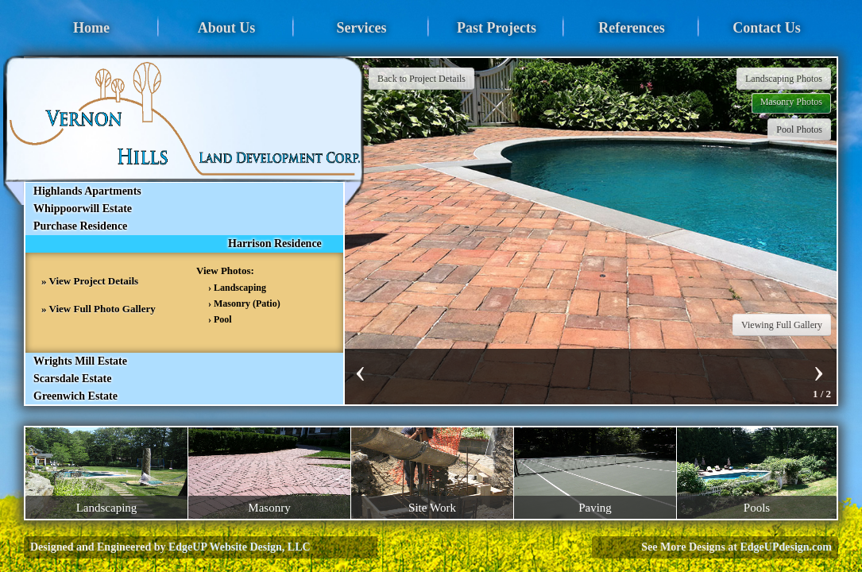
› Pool (220, 319)
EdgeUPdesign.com (786, 547)
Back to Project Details (421, 78)
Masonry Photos (791, 101)
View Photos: (225, 270)
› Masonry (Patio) (244, 303)
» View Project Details (89, 281)
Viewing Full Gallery (781, 324)
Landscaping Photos (783, 78)
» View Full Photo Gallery (98, 309)
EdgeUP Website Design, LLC (239, 547)
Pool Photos (799, 129)
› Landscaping (237, 287)
